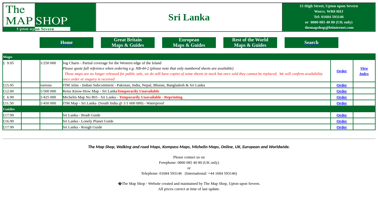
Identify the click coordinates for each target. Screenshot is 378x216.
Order (342, 71)
